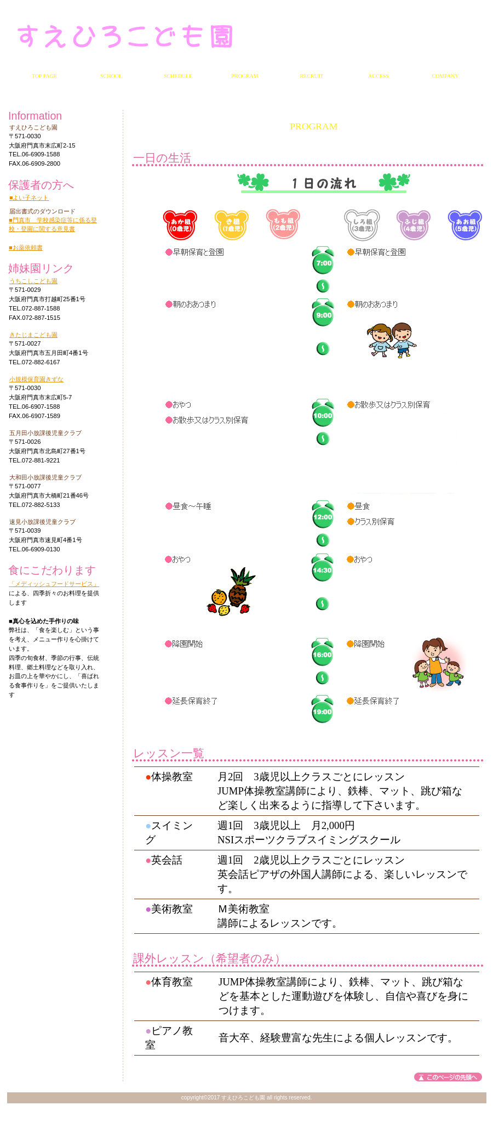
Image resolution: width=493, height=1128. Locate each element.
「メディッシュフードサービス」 (54, 583)
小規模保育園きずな (36, 379)
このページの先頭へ (448, 1077)
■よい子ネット (29, 197)
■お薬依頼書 (26, 247)
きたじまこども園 (33, 334)
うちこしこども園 (33, 281)
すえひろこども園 (141, 35)
